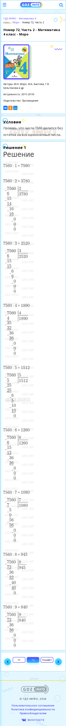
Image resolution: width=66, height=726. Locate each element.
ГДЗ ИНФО (9, 18)
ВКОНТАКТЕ (36, 720)
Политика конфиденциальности (33, 709)
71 (19, 660)
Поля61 (47, 660)
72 (33, 660)
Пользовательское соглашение (33, 705)
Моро (15, 22)
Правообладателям (33, 713)
